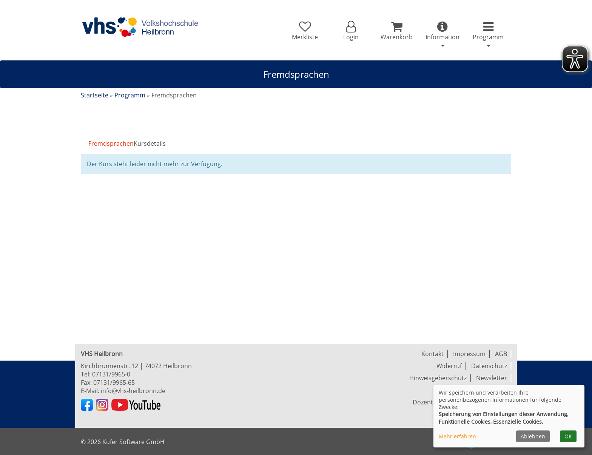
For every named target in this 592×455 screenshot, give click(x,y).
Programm (129, 95)
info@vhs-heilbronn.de (133, 391)
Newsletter (491, 378)
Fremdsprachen (111, 143)
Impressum (469, 354)
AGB (501, 354)
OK (568, 436)
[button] (350, 31)
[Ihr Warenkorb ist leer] (396, 31)
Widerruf (449, 366)
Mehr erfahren (457, 436)
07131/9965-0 (111, 374)
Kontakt (432, 354)
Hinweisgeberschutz (438, 378)
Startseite (94, 95)
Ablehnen (533, 436)
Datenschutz (489, 366)
